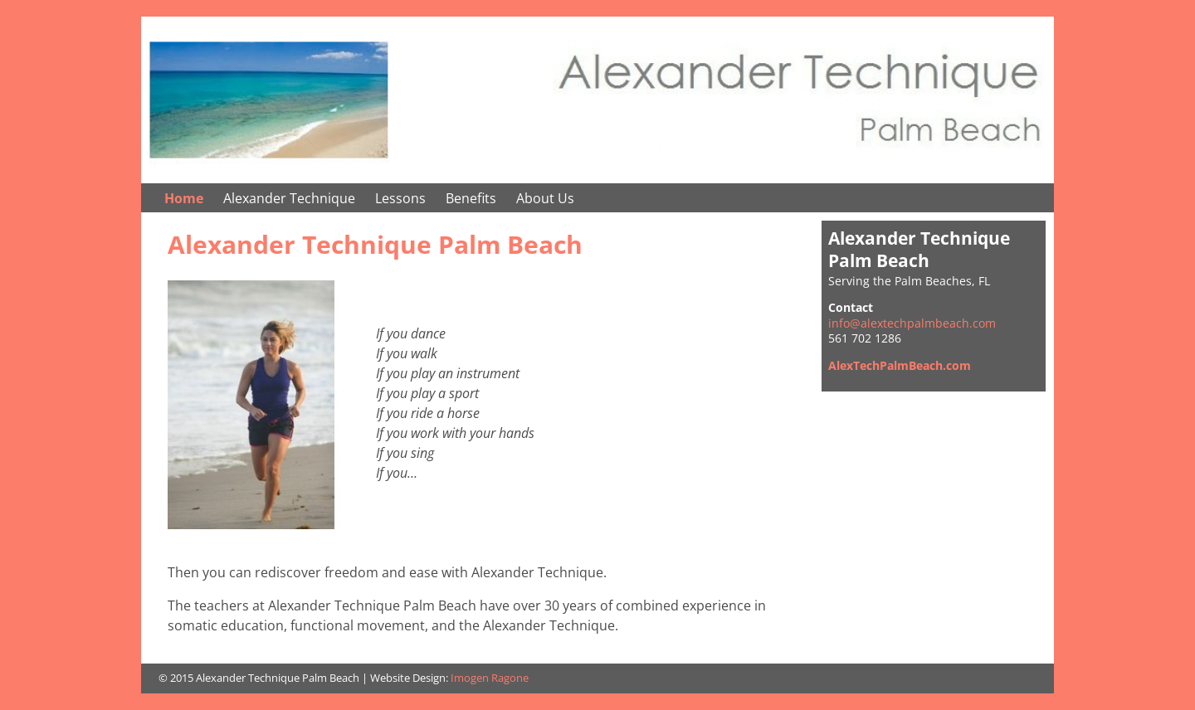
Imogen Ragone (490, 677)
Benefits (471, 198)
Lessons (400, 198)
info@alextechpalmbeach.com (912, 323)
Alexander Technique (289, 198)
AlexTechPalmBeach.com (899, 365)
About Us (545, 198)
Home (183, 198)
